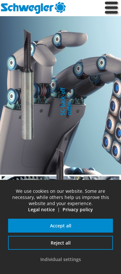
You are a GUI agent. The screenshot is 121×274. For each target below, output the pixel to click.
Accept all (60, 226)
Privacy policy (78, 209)
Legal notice (41, 209)
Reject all (61, 243)
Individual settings (60, 259)
